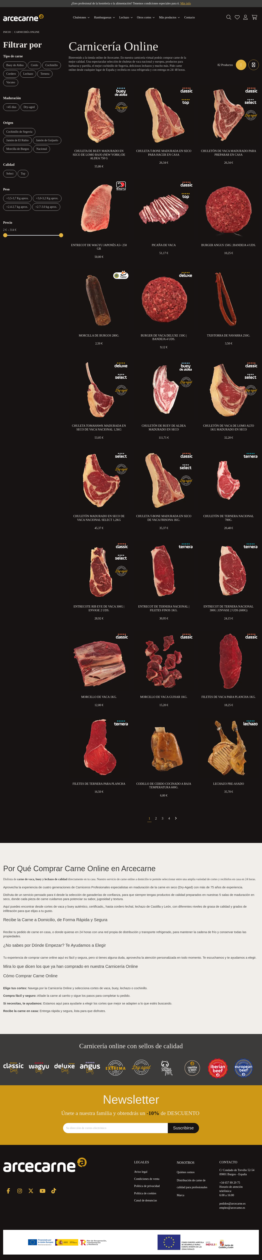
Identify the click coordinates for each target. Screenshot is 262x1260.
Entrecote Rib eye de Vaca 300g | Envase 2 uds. (99, 608)
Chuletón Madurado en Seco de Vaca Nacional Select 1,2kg (99, 518)
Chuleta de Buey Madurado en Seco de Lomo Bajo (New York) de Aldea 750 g (99, 154)
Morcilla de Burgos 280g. (99, 335)
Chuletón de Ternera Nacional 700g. (228, 518)
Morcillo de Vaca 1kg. (99, 697)
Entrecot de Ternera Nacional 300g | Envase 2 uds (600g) (229, 608)
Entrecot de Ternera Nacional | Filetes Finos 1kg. (163, 608)
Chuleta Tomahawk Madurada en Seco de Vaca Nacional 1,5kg (99, 427)
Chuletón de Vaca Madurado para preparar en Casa (228, 152)
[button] (169, 17)
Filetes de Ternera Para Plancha (99, 783)
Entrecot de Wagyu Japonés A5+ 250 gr (99, 247)
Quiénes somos (186, 1172)
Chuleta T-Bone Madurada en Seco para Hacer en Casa (163, 152)
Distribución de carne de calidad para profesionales (192, 1184)
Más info (185, 3)
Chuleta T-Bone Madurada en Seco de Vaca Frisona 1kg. (163, 518)
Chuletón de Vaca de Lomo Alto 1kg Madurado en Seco (228, 427)
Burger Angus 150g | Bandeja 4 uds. (228, 245)
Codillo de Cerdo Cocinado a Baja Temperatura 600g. (163, 785)
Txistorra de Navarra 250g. (228, 335)
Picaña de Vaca (164, 245)
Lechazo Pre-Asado (228, 783)
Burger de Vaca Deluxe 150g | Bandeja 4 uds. (164, 337)
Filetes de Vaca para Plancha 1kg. (229, 697)
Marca (180, 1195)
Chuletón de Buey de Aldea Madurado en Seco (164, 427)
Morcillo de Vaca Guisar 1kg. (163, 697)
